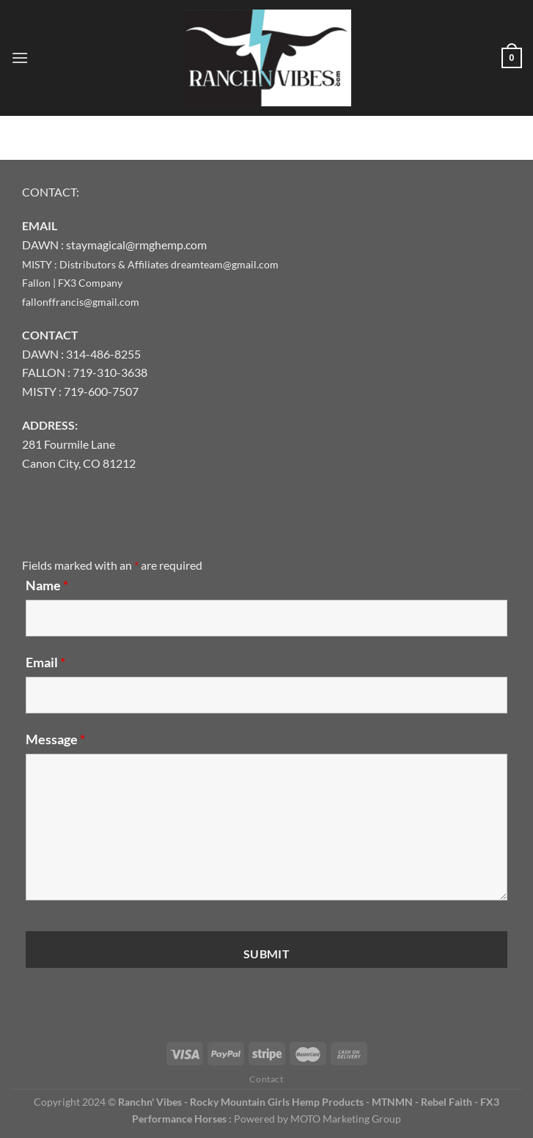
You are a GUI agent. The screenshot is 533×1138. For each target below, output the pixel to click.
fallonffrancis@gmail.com (80, 301)
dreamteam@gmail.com (225, 264)
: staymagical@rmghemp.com (134, 245)
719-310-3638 (110, 372)
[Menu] (20, 58)
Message (55, 739)
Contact (266, 1078)
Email (45, 662)
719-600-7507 (101, 391)
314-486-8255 (103, 354)
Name (47, 585)
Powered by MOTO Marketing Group (317, 1118)
